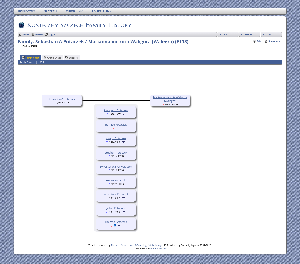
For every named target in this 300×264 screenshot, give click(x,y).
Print (259, 41)
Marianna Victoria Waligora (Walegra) (170, 99)
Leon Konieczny (157, 248)
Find (226, 34)
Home (25, 34)
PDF (42, 62)
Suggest (71, 57)
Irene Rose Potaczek (116, 194)
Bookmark (274, 41)
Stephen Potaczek (116, 152)
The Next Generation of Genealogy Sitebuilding (136, 245)
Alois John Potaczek (116, 110)
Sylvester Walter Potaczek (116, 166)
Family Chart (30, 57)
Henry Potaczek (116, 180)
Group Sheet (52, 57)
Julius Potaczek (116, 208)
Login (52, 34)
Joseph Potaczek (116, 138)
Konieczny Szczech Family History (78, 25)
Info (269, 34)
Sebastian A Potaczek (62, 99)
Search (39, 34)
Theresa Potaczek (116, 222)
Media (248, 34)
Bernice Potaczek (116, 124)
